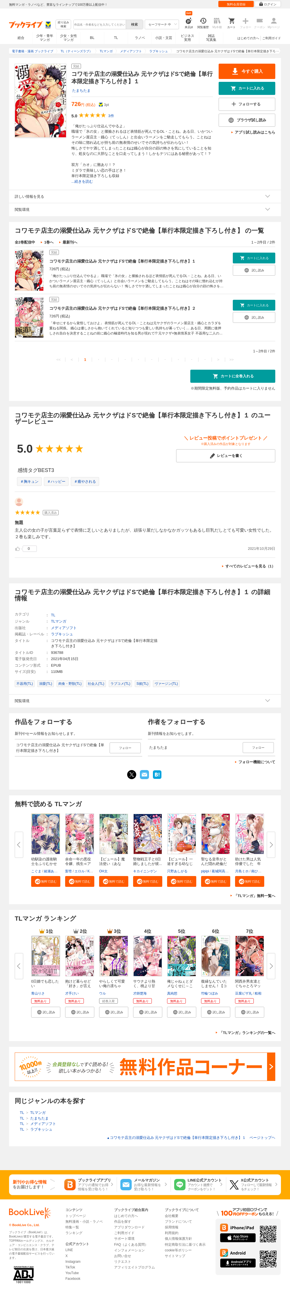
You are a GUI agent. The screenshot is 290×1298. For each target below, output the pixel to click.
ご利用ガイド (271, 38)
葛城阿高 (218, 871)
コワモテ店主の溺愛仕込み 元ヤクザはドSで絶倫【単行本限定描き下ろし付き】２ (122, 308)
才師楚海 (140, 993)
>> (231, 359)
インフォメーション (129, 1250)
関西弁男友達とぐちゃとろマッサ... (248, 986)
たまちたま (81, 90)
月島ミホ (242, 871)
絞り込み (63, 24)
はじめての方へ (248, 38)
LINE (69, 1250)
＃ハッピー (56, 481)
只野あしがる (177, 871)
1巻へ (49, 242)
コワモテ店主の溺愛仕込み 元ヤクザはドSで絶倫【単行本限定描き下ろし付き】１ (122, 261)
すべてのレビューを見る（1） (250, 566)
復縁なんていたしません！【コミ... (214, 986)
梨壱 (68, 871)
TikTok (70, 1267)
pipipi (205, 871)
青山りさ (38, 993)
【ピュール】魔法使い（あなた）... (112, 863)
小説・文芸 (163, 38)
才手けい (72, 993)
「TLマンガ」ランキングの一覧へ (247, 1033)
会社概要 (171, 1216)
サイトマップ (175, 1256)
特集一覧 (72, 1227)
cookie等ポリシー (178, 1250)
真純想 (172, 993)
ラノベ (140, 38)
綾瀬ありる (52, 871)
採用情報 (171, 1227)
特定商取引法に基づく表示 (185, 1245)
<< (58, 359)
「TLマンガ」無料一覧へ (254, 896)
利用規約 (171, 1233)
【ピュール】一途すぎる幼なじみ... (180, 863)
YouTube (72, 1273)
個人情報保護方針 (178, 1239)
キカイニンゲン (145, 871)
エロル (79, 871)
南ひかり (258, 871)
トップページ (75, 1216)
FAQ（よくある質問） (131, 1245)
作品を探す (122, 1222)
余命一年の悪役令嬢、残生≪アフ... (78, 863)
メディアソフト (64, 628)
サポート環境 (124, 1239)
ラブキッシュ (62, 634)
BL (92, 38)
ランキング (73, 1233)
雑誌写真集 (211, 38)
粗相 (258, 993)
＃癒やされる (85, 481)
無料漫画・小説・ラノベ (84, 1222)
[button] (45, 881)
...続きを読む (82, 181)
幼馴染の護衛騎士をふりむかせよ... (44, 863)
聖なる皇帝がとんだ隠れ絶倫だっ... (214, 863)
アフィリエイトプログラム (134, 1267)
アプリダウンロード (129, 1227)
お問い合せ (122, 1256)
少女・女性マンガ (68, 38)
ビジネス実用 (187, 38)
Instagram (72, 1262)
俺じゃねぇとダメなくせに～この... (180, 986)
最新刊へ (70, 242)
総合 (21, 38)
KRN (91, 871)
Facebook (72, 1279)
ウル (102, 993)
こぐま (36, 871)
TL (116, 38)
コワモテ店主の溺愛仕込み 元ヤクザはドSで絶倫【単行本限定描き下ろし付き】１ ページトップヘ (191, 1137)
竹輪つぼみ (209, 993)
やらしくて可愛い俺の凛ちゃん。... (112, 986)
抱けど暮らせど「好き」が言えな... (78, 986)
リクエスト (122, 1262)
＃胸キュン (29, 481)
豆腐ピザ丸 (243, 993)
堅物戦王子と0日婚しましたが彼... (147, 861)
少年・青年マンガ (44, 38)
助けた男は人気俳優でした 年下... (248, 863)
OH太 (103, 871)
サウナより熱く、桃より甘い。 (144, 986)
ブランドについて (178, 1222)
